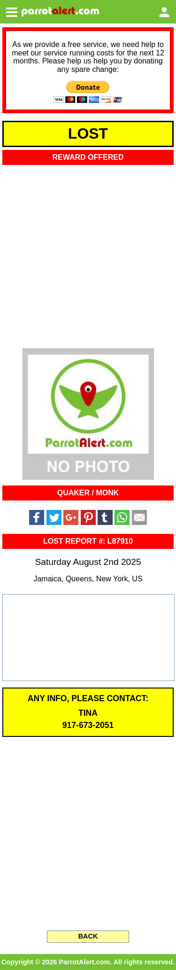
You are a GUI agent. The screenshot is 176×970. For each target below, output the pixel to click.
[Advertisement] (88, 253)
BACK (88, 936)
